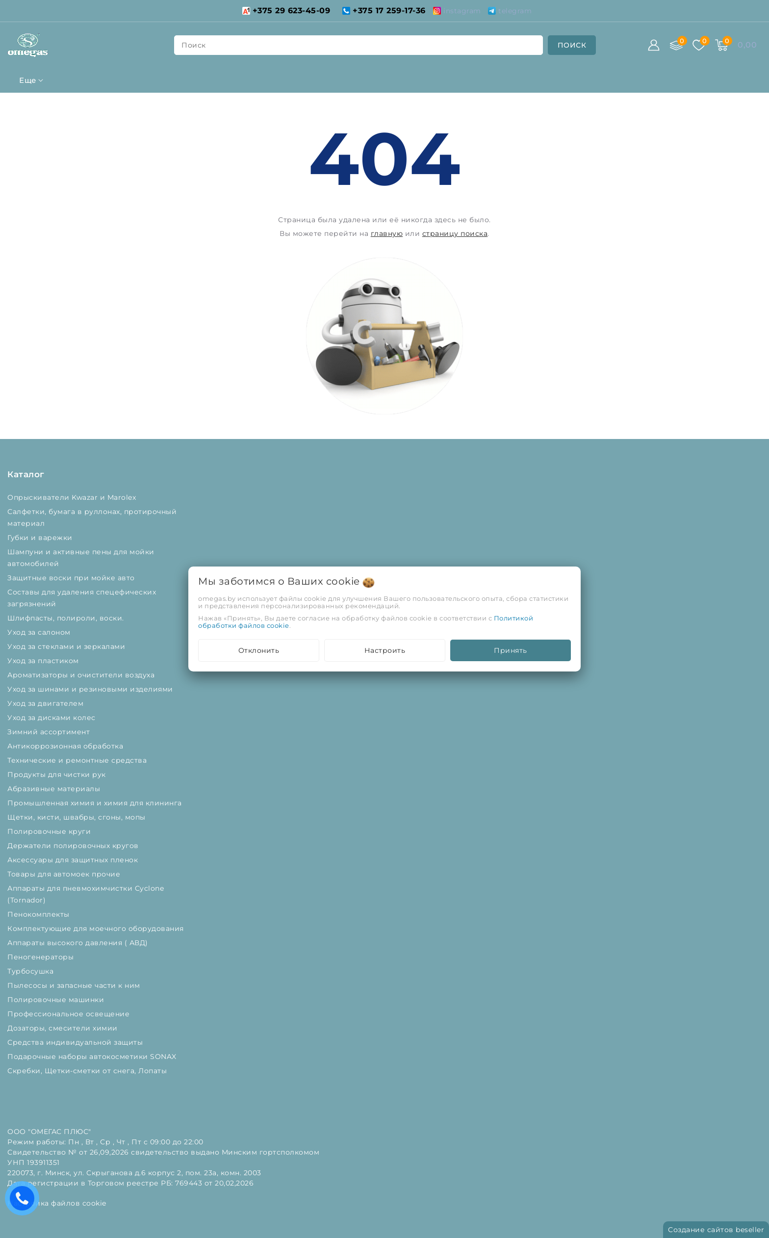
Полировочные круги (51, 831)
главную (387, 233)
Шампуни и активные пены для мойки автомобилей (80, 557)
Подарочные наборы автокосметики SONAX (94, 1056)
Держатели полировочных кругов (74, 845)
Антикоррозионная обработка (66, 746)
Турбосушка (31, 971)
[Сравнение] (676, 45)
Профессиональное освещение (69, 1013)
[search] (572, 45)
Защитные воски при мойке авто (72, 577)
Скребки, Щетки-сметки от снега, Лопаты (88, 1070)
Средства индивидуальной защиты (76, 1042)
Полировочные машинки (56, 999)
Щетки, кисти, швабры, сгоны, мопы (77, 817)
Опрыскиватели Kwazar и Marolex (72, 497)
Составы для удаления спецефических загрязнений (81, 598)
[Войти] (653, 45)
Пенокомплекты (39, 914)
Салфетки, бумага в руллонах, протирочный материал (92, 517)
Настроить (385, 650)
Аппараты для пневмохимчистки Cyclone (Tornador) (85, 894)
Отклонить (259, 650)
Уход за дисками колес (52, 717)
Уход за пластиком (44, 660)
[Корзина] (721, 45)
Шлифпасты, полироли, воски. (66, 618)
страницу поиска (455, 233)
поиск (193, 45)
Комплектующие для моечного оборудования (96, 928)
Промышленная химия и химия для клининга (95, 803)
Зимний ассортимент (49, 731)
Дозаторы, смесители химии (63, 1028)
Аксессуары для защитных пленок (73, 859)
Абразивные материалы (55, 788)
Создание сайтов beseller (716, 1229)
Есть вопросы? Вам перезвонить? (24, 1201)
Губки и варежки (42, 537)
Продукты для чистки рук (57, 774)
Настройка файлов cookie (56, 1203)
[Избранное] (698, 45)
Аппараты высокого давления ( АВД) (78, 942)
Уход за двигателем (46, 703)
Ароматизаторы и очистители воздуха (82, 675)
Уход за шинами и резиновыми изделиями (91, 689)
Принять (510, 650)
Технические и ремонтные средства (78, 760)
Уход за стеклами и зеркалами (67, 646)
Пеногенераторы (41, 957)
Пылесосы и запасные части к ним (74, 985)
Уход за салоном (40, 632)
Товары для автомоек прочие (65, 874)
